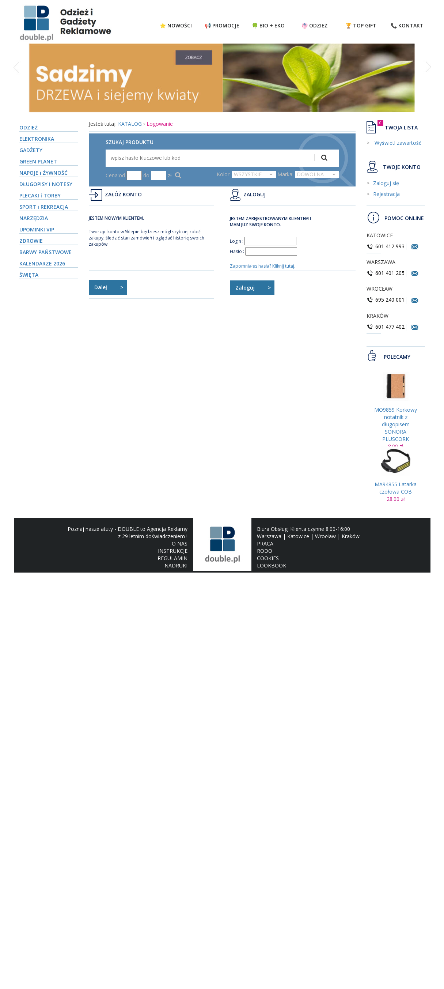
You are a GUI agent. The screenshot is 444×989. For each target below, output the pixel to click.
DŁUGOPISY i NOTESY (45, 184)
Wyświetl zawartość (397, 142)
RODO (264, 550)
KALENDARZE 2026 (42, 263)
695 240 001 (386, 299)
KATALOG (130, 123)
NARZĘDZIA (33, 218)
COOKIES (268, 558)
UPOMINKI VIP (36, 229)
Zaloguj (245, 287)
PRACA (265, 543)
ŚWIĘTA (28, 274)
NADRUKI (175, 565)
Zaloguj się (386, 183)
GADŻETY (30, 150)
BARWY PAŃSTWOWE (45, 252)
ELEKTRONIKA (36, 138)
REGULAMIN (172, 558)
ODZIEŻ (28, 127)
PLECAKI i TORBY (40, 195)
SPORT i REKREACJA (43, 206)
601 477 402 (386, 326)
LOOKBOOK (271, 565)
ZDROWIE (31, 240)
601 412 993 (386, 246)
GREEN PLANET (38, 161)
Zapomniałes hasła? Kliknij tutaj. (262, 266)
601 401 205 (386, 272)
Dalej (100, 287)
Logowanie (160, 123)
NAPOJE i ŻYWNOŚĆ (43, 172)
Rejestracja (386, 193)
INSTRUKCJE (172, 550)
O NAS (179, 543)
